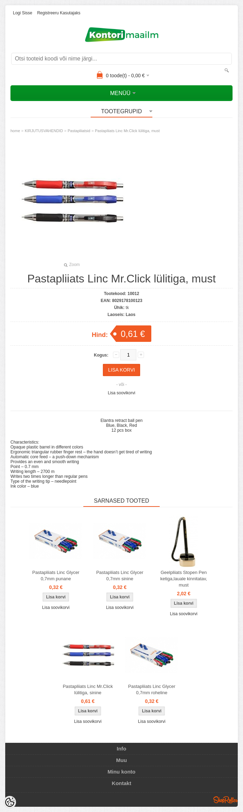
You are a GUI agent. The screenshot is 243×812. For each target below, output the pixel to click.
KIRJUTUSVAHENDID (44, 131)
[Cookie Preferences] (9, 802)
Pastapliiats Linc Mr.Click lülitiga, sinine (88, 689)
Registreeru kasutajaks (58, 12)
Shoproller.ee (225, 799)
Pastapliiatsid (79, 131)
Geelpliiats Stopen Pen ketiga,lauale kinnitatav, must (183, 579)
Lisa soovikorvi (121, 392)
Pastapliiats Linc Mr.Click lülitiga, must (127, 131)
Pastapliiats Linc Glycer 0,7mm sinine (119, 575)
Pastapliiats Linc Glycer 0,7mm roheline (151, 689)
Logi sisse (22, 12)
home (15, 131)
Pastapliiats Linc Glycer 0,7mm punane (55, 575)
